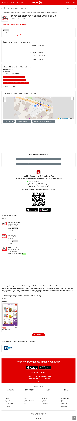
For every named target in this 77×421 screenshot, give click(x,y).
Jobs (62, 400)
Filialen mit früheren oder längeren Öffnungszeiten (16, 35)
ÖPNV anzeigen (9, 121)
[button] (72, 98)
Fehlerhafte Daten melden (10, 86)
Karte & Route (19, 94)
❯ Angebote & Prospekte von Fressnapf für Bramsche (15, 24)
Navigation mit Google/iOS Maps (43, 121)
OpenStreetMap (66, 118)
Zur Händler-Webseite (38, 159)
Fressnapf (12, 18)
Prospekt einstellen (29, 400)
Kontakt (26, 405)
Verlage (26, 402)
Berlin (42, 3)
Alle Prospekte (38, 334)
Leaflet (60, 118)
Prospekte (5, 2)
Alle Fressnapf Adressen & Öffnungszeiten (16, 82)
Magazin (68, 2)
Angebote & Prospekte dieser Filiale (14, 77)
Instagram (45, 403)
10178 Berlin (70, 8)
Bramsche (4, 12)
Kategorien (20, 2)
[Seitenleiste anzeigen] (74, 418)
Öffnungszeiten (9, 402)
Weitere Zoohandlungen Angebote (38, 164)
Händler (12, 2)
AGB (62, 405)
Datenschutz (64, 403)
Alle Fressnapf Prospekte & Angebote (14, 80)
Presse (62, 402)
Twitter (44, 402)
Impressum (64, 406)
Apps (74, 2)
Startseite (7, 400)
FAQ (25, 403)
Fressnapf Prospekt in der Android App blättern (38, 376)
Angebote (7, 405)
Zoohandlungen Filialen (14, 12)
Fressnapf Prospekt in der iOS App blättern (38, 378)
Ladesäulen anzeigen (23, 121)
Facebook (44, 400)
